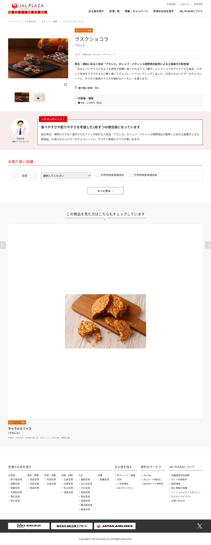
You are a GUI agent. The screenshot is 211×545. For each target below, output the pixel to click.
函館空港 (15, 483)
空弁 (119, 479)
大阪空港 (51, 483)
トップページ (14, 21)
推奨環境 (175, 483)
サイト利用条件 (179, 479)
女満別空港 (16, 492)
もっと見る (104, 191)
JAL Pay (147, 475)
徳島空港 (68, 492)
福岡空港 (85, 479)
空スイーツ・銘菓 (49, 21)
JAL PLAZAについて (191, 11)
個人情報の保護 (179, 487)
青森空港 (34, 487)
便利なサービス (151, 467)
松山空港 (68, 487)
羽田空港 (34, 483)
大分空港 (85, 487)
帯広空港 (15, 496)
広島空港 (68, 479)
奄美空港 (85, 509)
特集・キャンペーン (136, 11)
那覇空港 (104, 479)
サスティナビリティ (181, 496)
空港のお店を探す (163, 11)
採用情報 (198, 4)
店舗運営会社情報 (180, 475)
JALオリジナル (124, 487)
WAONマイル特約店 (153, 483)
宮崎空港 (85, 500)
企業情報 (171, 4)
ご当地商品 (122, 483)
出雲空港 (68, 483)
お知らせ (184, 4)
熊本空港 (85, 496)
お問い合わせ (178, 500)
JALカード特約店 (152, 479)
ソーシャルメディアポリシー (186, 492)
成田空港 (34, 479)
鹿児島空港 (86, 505)
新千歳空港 (16, 479)
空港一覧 (114, 11)
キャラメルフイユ (19, 428)
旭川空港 (15, 500)
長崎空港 (85, 492)
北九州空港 (86, 483)
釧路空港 (15, 487)
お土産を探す (96, 11)
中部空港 (51, 479)
